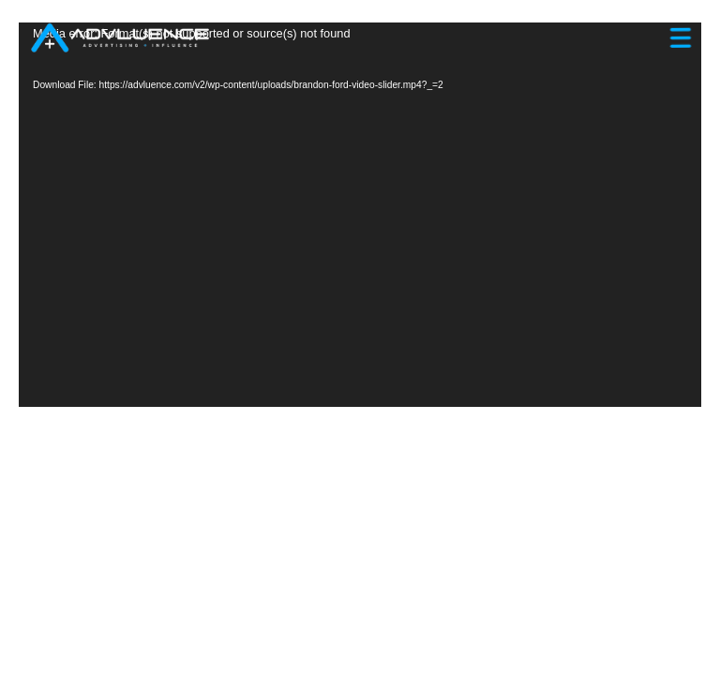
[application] (360, 214)
